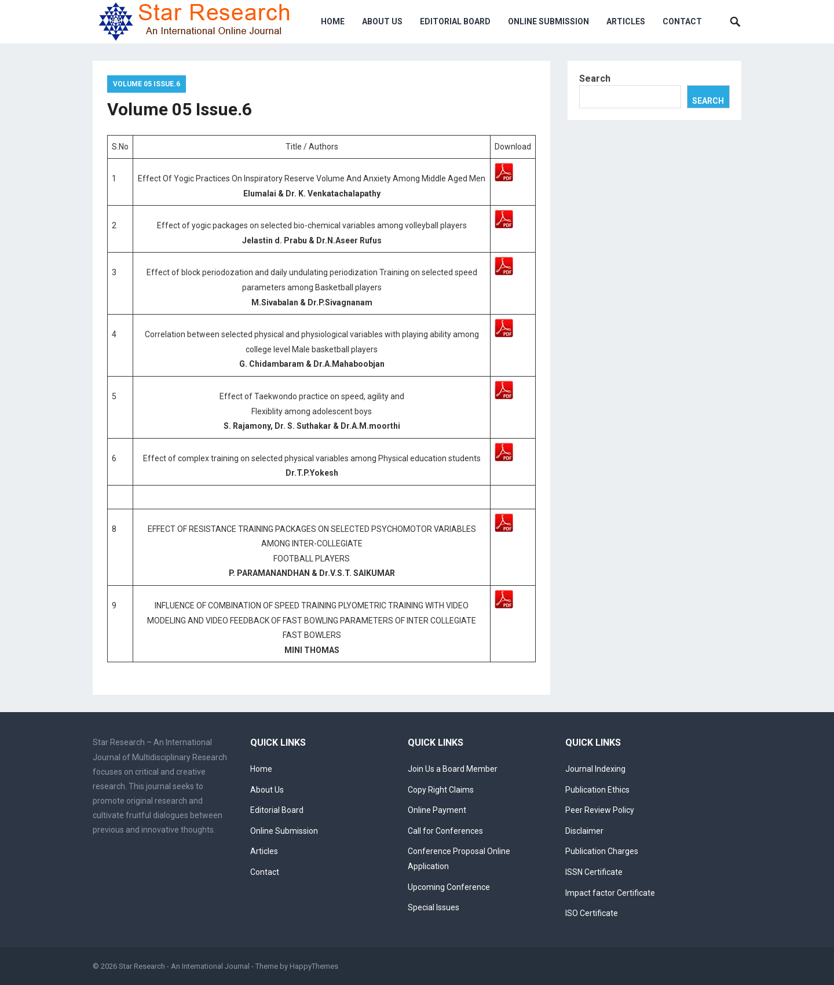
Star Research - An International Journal (184, 966)
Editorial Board (455, 21)
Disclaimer (584, 831)
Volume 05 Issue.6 (146, 84)
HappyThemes (314, 966)
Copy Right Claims (441, 789)
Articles (625, 21)
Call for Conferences (445, 831)
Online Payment (437, 810)
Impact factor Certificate (610, 893)
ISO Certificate (591, 913)
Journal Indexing (595, 769)
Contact (682, 21)
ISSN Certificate (594, 872)
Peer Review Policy (599, 810)
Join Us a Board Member (453, 769)
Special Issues (433, 907)
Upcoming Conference (449, 887)
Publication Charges (601, 851)
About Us (382, 21)
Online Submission (548, 21)
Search (594, 78)
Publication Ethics (597, 789)
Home (333, 21)
